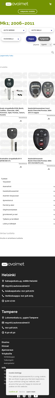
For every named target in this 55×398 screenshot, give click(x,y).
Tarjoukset (7, 182)
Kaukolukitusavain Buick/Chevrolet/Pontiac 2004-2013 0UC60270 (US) (40, 160)
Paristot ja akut (8, 205)
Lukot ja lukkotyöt (9, 224)
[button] (21, 121)
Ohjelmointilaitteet (10, 210)
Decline (22, 392)
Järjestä (36, 44)
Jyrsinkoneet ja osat (10, 214)
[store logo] (17, 4)
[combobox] (13, 30)
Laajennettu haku (6, 56)
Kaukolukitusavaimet (11, 191)
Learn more (31, 392)
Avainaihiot (7, 186)
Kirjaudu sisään (27, 11)
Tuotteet (4, 179)
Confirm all (13, 392)
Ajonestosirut (8, 200)
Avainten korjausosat (11, 196)
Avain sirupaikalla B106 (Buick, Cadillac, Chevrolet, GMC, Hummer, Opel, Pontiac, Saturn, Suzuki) (12, 111)
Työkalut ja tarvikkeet (11, 219)
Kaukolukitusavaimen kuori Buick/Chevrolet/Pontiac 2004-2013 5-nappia (40, 110)
